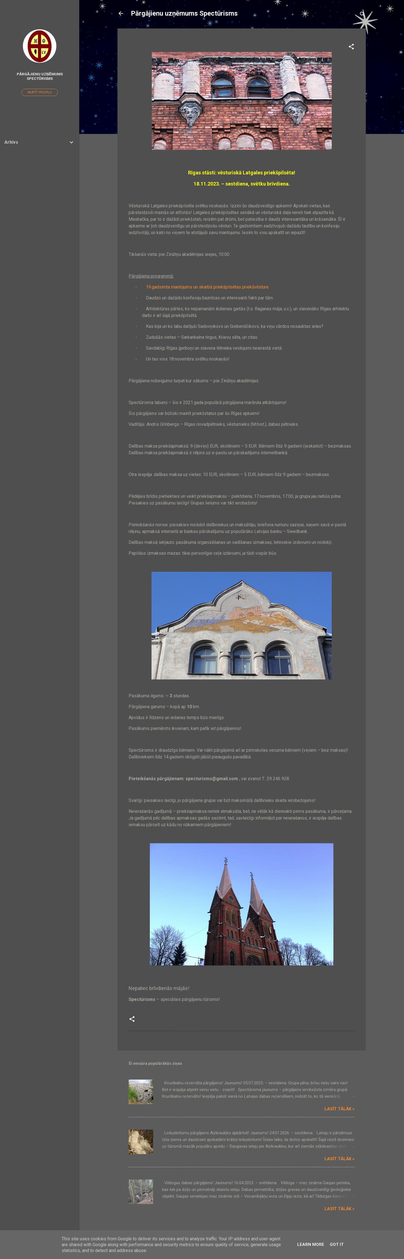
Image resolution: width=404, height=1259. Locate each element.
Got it (337, 1244)
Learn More (310, 1244)
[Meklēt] (362, 15)
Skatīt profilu (39, 92)
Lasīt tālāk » (339, 1108)
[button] (351, 47)
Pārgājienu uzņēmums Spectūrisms (184, 13)
